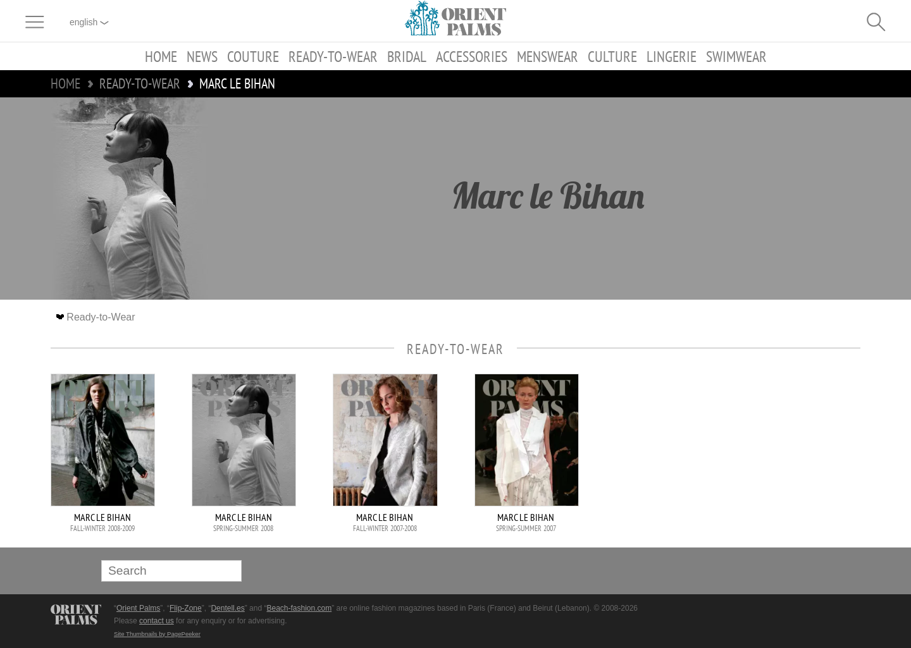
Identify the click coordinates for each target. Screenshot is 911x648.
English (89, 22)
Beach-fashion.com (299, 608)
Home (161, 56)
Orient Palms (138, 608)
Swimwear (736, 56)
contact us (156, 620)
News (202, 56)
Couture (253, 56)
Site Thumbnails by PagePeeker (157, 633)
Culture (612, 56)
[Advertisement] (772, 459)
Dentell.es (227, 608)
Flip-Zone (186, 608)
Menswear (547, 56)
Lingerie (672, 56)
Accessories (471, 56)
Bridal (406, 56)
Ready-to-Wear (333, 56)
